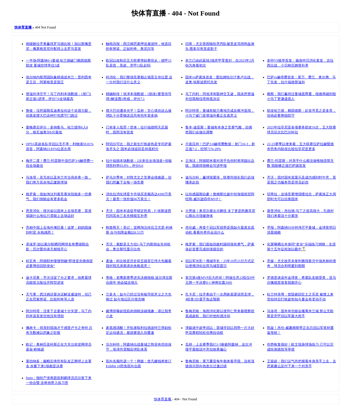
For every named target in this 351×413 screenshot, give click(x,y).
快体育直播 (163, 399)
